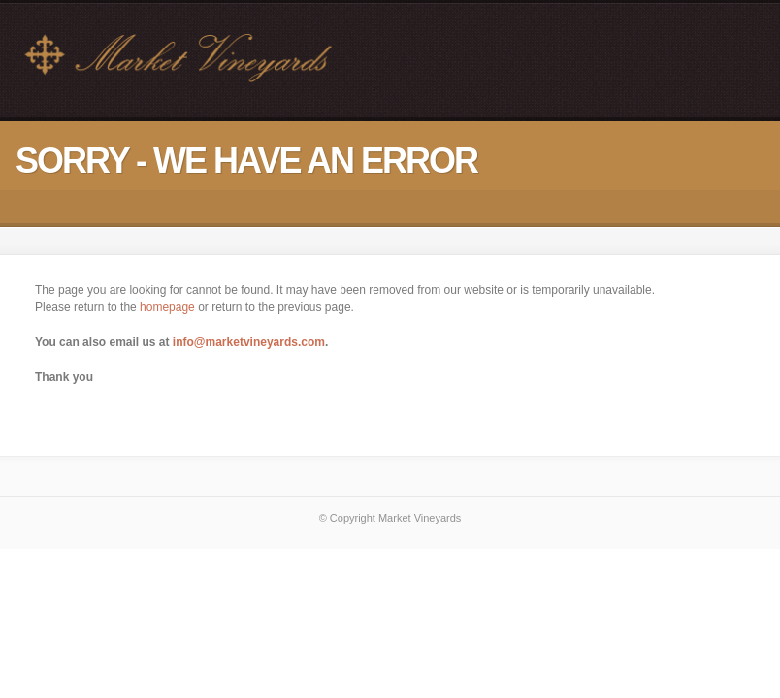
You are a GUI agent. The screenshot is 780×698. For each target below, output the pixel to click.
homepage (167, 307)
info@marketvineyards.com (249, 342)
